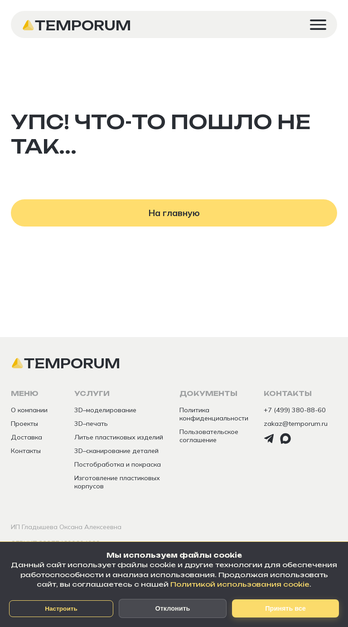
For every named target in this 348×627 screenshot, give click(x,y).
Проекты (24, 424)
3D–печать (91, 424)
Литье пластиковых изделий (118, 437)
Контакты (26, 451)
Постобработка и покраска (117, 464)
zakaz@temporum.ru (296, 424)
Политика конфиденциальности (213, 414)
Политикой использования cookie (239, 584)
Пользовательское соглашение (208, 436)
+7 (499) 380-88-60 (295, 410)
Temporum (83, 25)
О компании (29, 410)
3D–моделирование (105, 410)
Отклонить (172, 608)
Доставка (26, 437)
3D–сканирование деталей (116, 451)
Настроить (61, 608)
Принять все (285, 608)
